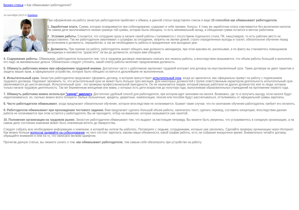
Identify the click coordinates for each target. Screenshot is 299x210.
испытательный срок (167, 78)
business (33, 15)
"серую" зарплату (78, 94)
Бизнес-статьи (13, 5)
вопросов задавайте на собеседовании (57, 132)
